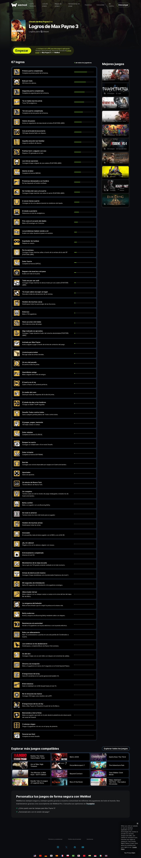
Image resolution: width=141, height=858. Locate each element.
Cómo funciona (33, 5)
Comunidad (100, 5)
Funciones (88, 5)
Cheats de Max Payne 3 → (41, 22)
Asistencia (90, 839)
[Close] (137, 823)
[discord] (58, 847)
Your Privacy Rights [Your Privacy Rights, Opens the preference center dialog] (129, 853)
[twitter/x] (66, 847)
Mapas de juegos (58, 5)
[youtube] (83, 847)
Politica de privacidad (74, 839)
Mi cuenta (111, 5)
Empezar (21, 50)
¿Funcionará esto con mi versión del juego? (33, 812)
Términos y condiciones (55, 839)
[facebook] (75, 847)
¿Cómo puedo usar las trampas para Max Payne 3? (36, 808)
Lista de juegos (45, 5)
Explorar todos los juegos (116, 748)
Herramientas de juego (74, 5)
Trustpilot (90, 804)
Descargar (123, 5)
